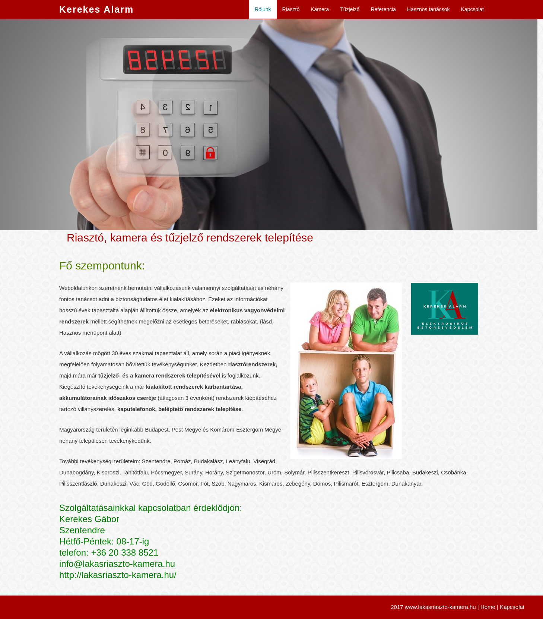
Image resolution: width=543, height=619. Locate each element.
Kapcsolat (472, 9)
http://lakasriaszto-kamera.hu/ (118, 575)
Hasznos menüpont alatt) (90, 332)
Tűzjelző (349, 9)
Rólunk (263, 9)
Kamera (320, 9)
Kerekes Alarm (96, 9)
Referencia (383, 9)
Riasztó (291, 9)
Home (487, 607)
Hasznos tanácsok (428, 9)
